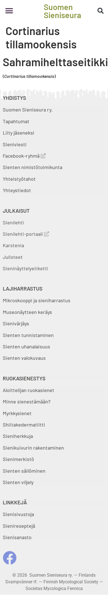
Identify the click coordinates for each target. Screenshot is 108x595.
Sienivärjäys (16, 323)
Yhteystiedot (17, 190)
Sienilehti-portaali (26, 234)
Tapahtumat (16, 121)
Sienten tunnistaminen (28, 335)
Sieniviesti (15, 144)
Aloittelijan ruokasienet (28, 390)
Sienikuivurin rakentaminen (33, 448)
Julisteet (13, 257)
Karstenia (13, 245)
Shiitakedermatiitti (24, 425)
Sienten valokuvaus (24, 358)
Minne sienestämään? (26, 401)
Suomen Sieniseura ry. (28, 109)
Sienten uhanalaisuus (26, 346)
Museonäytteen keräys (27, 312)
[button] (9, 11)
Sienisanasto (17, 537)
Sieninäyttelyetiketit (25, 268)
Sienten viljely (18, 482)
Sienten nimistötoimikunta (32, 167)
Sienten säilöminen (24, 471)
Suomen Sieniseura (62, 11)
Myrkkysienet (17, 413)
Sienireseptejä (19, 526)
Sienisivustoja (18, 514)
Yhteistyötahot (19, 179)
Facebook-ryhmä (24, 156)
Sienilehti (13, 222)
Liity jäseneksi (18, 133)
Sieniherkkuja (18, 436)
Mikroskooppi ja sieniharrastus (36, 300)
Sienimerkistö (18, 459)
